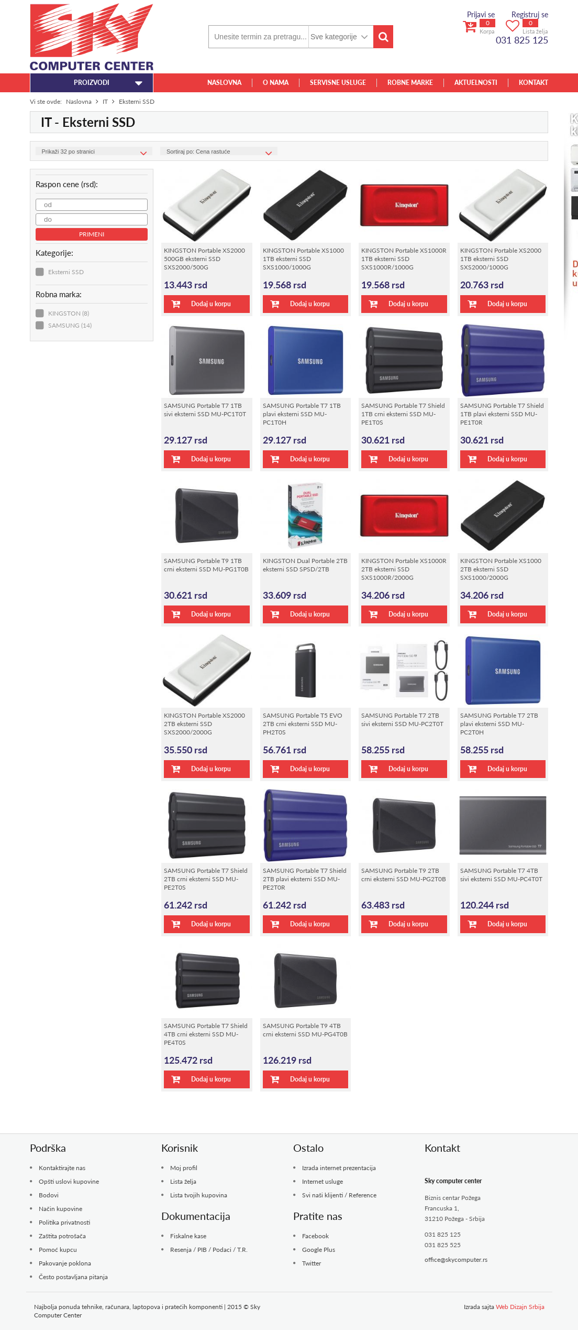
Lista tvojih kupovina (198, 1195)
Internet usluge (322, 1181)
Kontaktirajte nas (62, 1168)
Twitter (311, 1263)
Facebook (315, 1236)
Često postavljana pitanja (73, 1277)
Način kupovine (60, 1209)
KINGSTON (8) (68, 313)
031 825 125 (522, 40)
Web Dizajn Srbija (520, 1307)
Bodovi (49, 1195)
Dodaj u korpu (201, 304)
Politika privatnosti (64, 1222)
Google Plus (318, 1249)
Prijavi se (481, 14)
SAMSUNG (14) (70, 325)
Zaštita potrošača (62, 1236)
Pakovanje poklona (65, 1263)
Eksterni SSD (66, 272)
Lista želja (183, 1181)
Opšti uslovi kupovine (69, 1181)
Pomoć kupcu (58, 1249)
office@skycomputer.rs (456, 1259)
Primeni (91, 234)
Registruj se (530, 14)
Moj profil (183, 1168)
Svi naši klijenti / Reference (339, 1195)
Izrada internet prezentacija (339, 1168)
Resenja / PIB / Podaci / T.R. (209, 1249)
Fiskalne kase (188, 1236)
